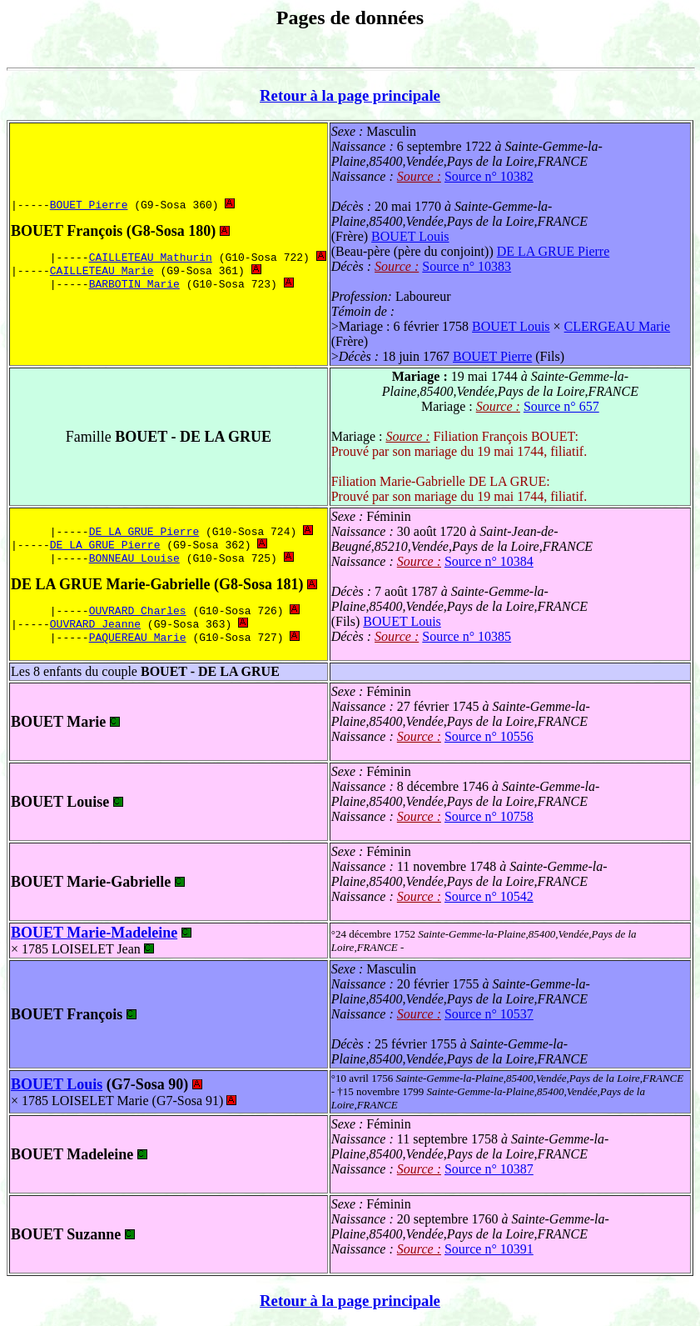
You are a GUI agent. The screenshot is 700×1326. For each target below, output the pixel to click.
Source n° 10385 (466, 636)
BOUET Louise (60, 801)
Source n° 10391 (489, 1249)
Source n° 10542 (489, 896)
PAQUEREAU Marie (137, 641)
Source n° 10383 (466, 266)
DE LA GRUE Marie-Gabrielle (110, 584)
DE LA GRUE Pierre (553, 251)
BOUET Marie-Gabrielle (91, 881)
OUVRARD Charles (137, 611)
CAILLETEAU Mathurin (150, 256)
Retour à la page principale (350, 95)
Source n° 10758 (489, 816)
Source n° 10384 (489, 561)
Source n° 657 (561, 406)
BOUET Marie (58, 721)
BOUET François (66, 229)
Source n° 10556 (489, 736)
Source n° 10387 (489, 1169)
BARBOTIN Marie (134, 286)
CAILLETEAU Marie (102, 271)
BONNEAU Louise (134, 557)
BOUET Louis (410, 236)
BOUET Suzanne (66, 1234)
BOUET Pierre (89, 202)
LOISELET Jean (103, 949)
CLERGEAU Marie (617, 326)
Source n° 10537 (489, 1014)
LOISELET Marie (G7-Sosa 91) (144, 1100)
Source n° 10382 (489, 176)
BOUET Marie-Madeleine (94, 932)
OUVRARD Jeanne (95, 626)
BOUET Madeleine (72, 1154)
